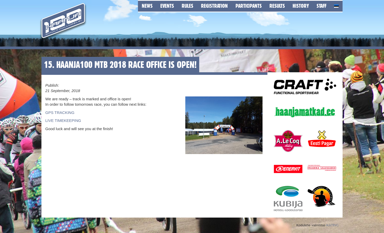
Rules (187, 6)
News (147, 6)
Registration (214, 6)
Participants (248, 6)
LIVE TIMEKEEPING (63, 120)
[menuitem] (336, 5)
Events (167, 6)
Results (277, 6)
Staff (321, 6)
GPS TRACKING (59, 112)
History (301, 6)
